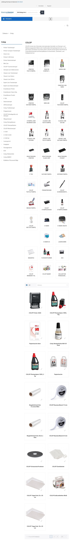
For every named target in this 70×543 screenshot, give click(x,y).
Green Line (7, 54)
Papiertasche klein (35, 343)
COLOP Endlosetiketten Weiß (58, 495)
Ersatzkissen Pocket (9, 95)
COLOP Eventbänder (58, 466)
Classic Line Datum (9, 76)
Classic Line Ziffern (9, 79)
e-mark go (6, 138)
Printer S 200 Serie (9, 57)
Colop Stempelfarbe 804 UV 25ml (58, 344)
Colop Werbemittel (9, 154)
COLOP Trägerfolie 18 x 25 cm (35, 527)
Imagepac (6, 144)
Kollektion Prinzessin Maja (11, 160)
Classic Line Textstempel (10, 73)
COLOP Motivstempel (9, 128)
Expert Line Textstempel (10, 82)
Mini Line (6, 63)
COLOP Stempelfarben (10, 125)
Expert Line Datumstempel (11, 86)
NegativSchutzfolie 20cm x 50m (35, 436)
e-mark (6, 131)
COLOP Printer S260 (35, 313)
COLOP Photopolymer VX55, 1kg (58, 313)
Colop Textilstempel (9, 108)
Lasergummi (7, 141)
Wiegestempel (7, 119)
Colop (3, 42)
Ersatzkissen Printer (9, 89)
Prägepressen (7, 111)
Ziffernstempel (8, 105)
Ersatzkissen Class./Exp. (10, 92)
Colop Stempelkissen (9, 122)
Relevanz (53, 285)
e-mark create (7, 135)
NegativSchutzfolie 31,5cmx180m (35, 406)
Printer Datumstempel (10, 60)
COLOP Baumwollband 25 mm (58, 436)
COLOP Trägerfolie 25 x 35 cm (35, 496)
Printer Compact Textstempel (12, 51)
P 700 (5, 98)
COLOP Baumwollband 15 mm (58, 405)
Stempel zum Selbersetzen (11, 70)
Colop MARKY (7, 157)
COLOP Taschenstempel (10, 66)
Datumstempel (8, 101)
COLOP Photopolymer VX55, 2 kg (35, 375)
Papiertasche (58, 374)
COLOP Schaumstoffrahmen (35, 466)
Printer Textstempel (9, 47)
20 (62, 536)
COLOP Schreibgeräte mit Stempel (11, 115)
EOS (5, 151)
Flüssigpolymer (8, 147)
